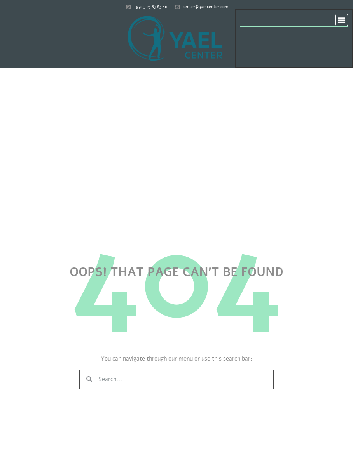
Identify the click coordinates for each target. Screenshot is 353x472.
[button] (341, 20)
